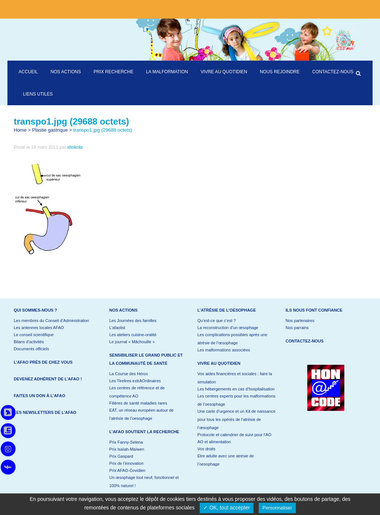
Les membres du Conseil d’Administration (51, 320)
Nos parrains (297, 327)
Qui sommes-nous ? (35, 310)
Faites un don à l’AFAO (39, 395)
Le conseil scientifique (34, 334)
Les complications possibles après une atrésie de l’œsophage (232, 338)
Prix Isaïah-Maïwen (126, 449)
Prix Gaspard (121, 456)
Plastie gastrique (50, 130)
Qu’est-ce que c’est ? (216, 320)
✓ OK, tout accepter (226, 508)
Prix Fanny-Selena (126, 442)
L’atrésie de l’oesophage (226, 310)
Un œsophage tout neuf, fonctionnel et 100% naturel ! (144, 481)
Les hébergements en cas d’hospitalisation (236, 389)
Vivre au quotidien (218, 363)
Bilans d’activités (29, 341)
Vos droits (206, 449)
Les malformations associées (223, 350)
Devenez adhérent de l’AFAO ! (48, 379)
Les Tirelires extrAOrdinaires (135, 381)
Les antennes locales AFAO (39, 327)
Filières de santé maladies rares (138, 403)
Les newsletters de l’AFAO (45, 412)
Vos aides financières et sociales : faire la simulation (234, 377)
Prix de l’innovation (126, 463)
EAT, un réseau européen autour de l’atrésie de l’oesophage (141, 414)
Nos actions (123, 310)
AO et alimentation (214, 442)
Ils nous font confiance (314, 310)
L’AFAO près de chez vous (43, 362)
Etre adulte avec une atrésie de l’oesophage (225, 460)
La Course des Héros (128, 373)
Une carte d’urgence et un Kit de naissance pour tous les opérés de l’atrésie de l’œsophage (236, 419)
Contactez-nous (305, 341)
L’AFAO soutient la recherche (144, 431)
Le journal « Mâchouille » (132, 341)
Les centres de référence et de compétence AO (137, 392)
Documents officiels (31, 349)
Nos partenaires (300, 320)
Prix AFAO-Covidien (127, 470)
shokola (74, 147)
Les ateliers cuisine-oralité (133, 334)
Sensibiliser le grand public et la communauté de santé (146, 359)
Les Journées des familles (133, 320)
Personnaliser (277, 508)
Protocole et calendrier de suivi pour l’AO (234, 434)
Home (20, 130)
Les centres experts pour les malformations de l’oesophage (236, 400)
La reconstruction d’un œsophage (227, 327)
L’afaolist (117, 327)
